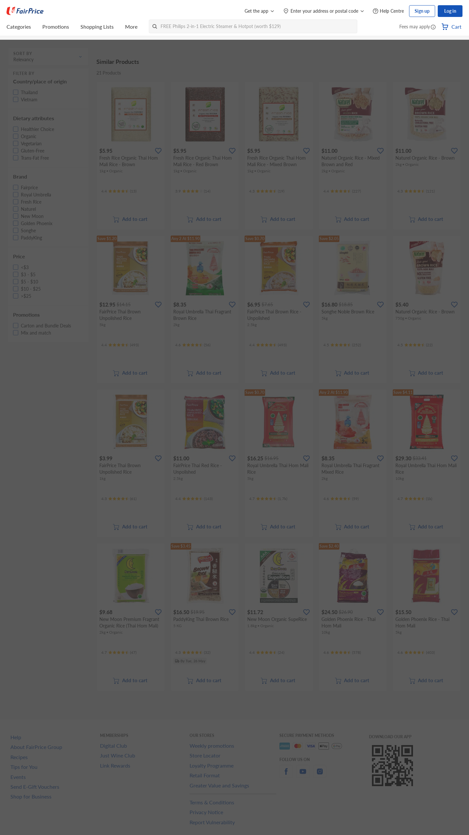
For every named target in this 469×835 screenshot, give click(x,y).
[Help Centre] (388, 11)
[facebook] (285, 775)
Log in (450, 11)
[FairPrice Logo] (25, 11)
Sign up (422, 11)
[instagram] (319, 775)
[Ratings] (118, 191)
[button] (433, 27)
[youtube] (302, 775)
